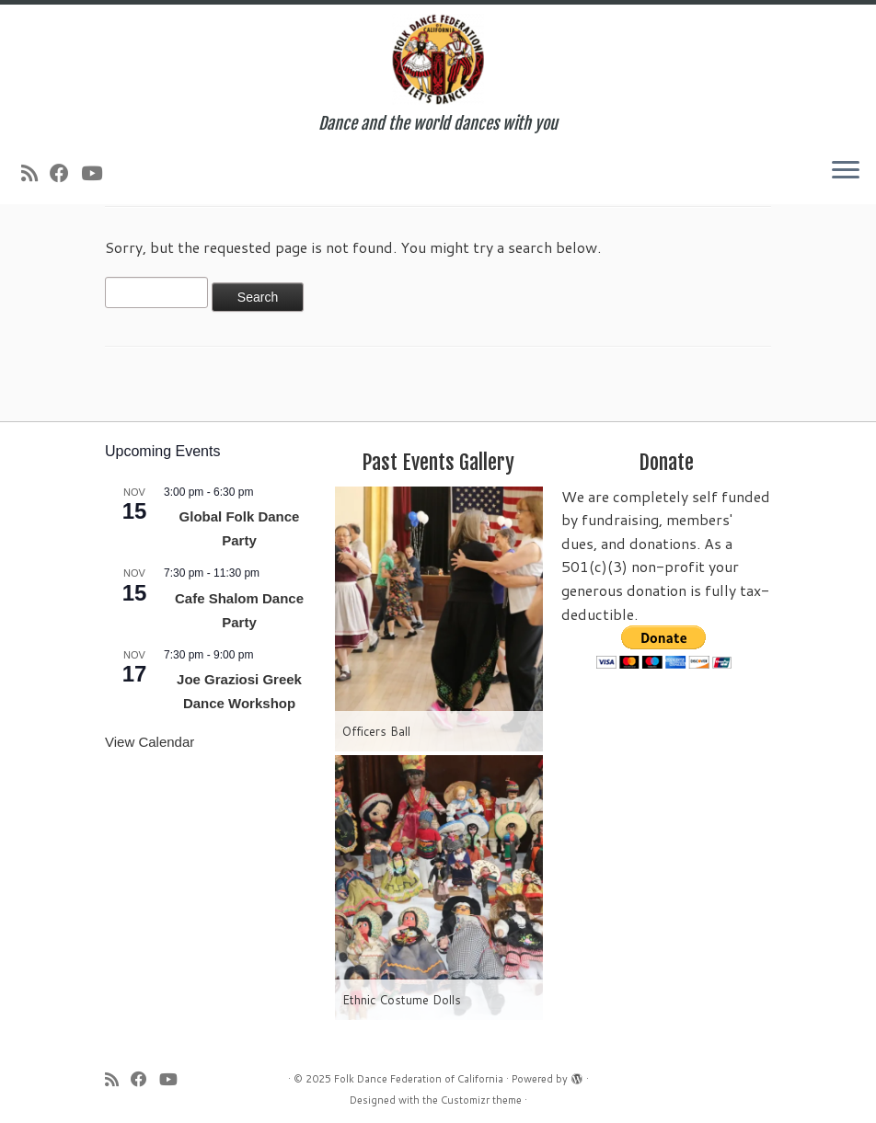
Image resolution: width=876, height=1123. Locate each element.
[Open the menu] (845, 171)
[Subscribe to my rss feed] (35, 173)
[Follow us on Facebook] (65, 173)
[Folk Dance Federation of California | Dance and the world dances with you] (438, 59)
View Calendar (149, 742)
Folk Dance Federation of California (418, 1078)
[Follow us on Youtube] (97, 173)
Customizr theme (481, 1100)
